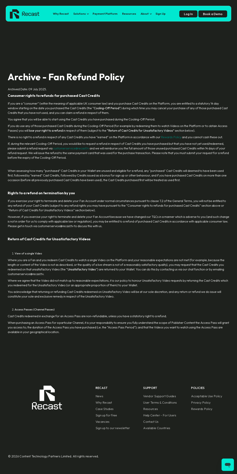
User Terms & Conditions (160, 402)
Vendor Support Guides (159, 396)
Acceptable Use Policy (206, 396)
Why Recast (61, 13)
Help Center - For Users (159, 415)
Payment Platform (105, 13)
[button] (80, 14)
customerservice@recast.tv (71, 148)
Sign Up (161, 13)
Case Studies (105, 409)
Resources (129, 13)
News (99, 396)
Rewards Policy (171, 137)
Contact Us (150, 422)
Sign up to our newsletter (113, 428)
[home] (24, 14)
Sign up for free (106, 415)
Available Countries (156, 428)
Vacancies (103, 422)
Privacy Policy (201, 402)
